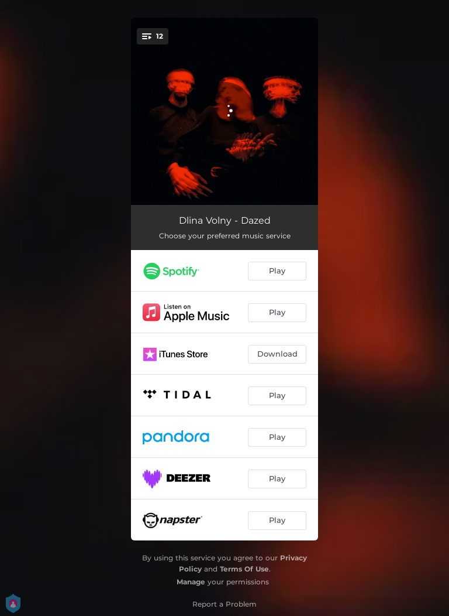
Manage (191, 581)
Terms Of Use (244, 568)
